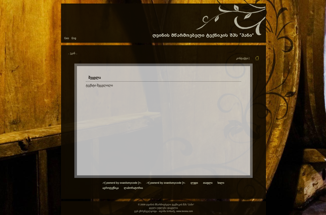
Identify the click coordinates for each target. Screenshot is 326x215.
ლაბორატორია (133, 188)
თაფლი (207, 182)
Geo (66, 38)
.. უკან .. (72, 53)
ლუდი (194, 182)
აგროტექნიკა (110, 188)
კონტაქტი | (242, 58)
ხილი (221, 182)
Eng (74, 38)
